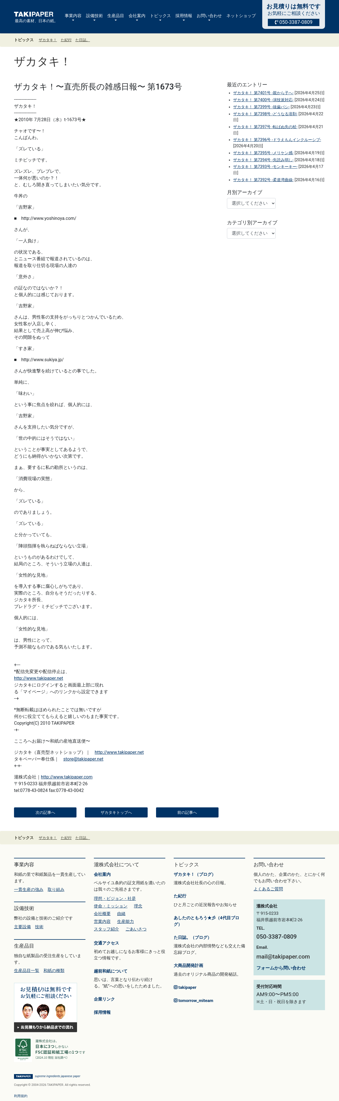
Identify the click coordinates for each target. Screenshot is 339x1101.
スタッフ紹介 (106, 929)
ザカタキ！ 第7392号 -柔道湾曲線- (263, 180)
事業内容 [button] (73, 15)
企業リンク (104, 999)
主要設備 (22, 926)
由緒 (121, 913)
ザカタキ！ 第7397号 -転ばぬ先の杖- (265, 127)
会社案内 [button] (137, 15)
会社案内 (102, 874)
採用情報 (102, 1012)
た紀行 (66, 40)
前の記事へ (187, 812)
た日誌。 (82, 40)
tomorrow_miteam (193, 1000)
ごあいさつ (136, 929)
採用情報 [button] (183, 15)
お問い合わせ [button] (209, 15)
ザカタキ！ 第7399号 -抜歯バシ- (261, 107)
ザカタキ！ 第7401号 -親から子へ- (263, 93)
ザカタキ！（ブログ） (195, 874)
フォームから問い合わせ (281, 968)
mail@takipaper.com (283, 956)
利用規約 (20, 1096)
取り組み (56, 889)
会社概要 (102, 913)
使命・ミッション (110, 906)
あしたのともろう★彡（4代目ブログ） (206, 921)
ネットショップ (241, 15)
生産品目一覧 (26, 970)
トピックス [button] (160, 15)
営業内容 (102, 921)
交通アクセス (106, 943)
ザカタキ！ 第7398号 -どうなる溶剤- (265, 114)
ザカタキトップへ (116, 812)
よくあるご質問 (268, 889)
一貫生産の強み (28, 889)
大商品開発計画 (188, 965)
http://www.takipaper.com (66, 777)
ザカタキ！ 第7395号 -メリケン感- (263, 153)
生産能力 (125, 921)
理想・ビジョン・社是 (115, 898)
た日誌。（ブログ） (193, 937)
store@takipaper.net (83, 759)
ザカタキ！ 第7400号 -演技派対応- (263, 100)
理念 (138, 906)
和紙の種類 (53, 970)
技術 (39, 926)
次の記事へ (45, 812)
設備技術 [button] (94, 15)
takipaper (185, 987)
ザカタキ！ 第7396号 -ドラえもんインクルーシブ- (277, 139)
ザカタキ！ (48, 40)
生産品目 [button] (115, 15)
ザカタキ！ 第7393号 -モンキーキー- (265, 166)
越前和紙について (110, 971)
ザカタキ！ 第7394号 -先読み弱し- (263, 160)
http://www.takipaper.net (38, 678)
